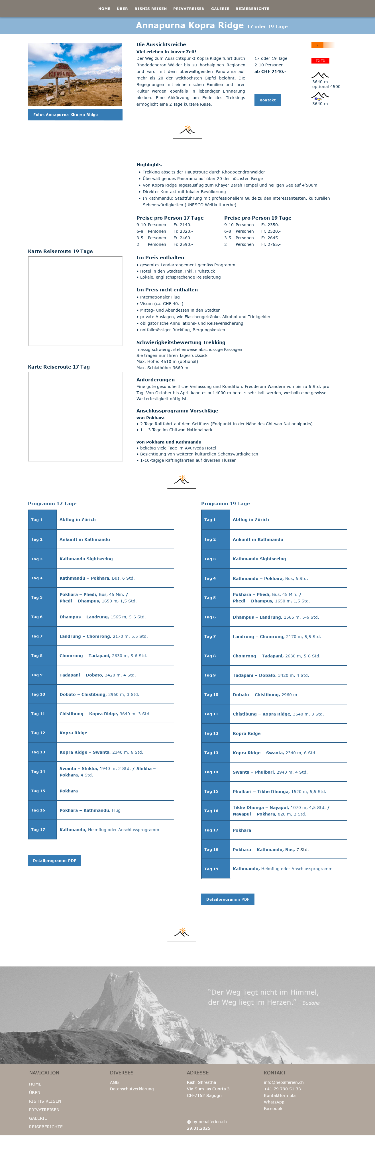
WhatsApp (274, 1101)
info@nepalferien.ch (284, 1082)
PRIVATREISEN (44, 1109)
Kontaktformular (280, 1095)
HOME (35, 1084)
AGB (114, 1082)
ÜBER (34, 1092)
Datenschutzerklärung (132, 1088)
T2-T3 (320, 60)
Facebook (273, 1108)
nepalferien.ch (213, 1121)
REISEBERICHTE (46, 1126)
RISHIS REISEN (45, 1101)
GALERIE (38, 1118)
